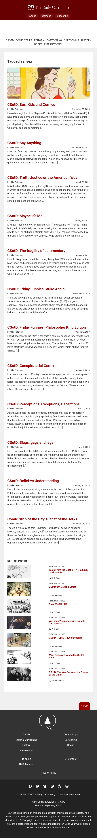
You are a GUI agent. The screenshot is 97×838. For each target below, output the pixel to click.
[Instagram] (67, 786)
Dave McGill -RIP (58, 604)
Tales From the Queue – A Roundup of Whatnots (68, 571)
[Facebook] (30, 786)
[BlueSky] (45, 786)
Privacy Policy (48, 772)
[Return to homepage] (48, 724)
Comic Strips (24, 40)
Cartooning (71, 40)
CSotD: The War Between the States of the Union (68, 673)
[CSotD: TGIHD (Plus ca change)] (19, 640)
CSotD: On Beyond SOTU (62, 587)
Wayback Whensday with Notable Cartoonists (67, 622)
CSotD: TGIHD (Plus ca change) (66, 638)
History (86, 40)
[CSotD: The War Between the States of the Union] (19, 674)
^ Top (84, 705)
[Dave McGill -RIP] (19, 606)
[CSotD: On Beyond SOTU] (19, 589)
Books (38, 44)
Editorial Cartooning (48, 40)
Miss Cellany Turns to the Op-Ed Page (66, 656)
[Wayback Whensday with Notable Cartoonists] (19, 623)
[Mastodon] (52, 786)
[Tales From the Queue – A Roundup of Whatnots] (19, 572)
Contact (46, 16)
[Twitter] (37, 786)
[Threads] (59, 786)
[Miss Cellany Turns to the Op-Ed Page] (19, 657)
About (32, 16)
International (53, 44)
